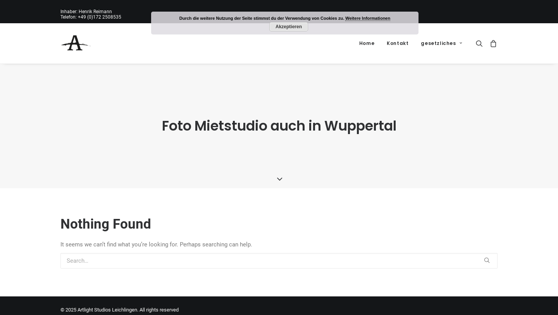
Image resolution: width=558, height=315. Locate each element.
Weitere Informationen (367, 18)
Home (366, 43)
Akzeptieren (289, 26)
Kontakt (397, 43)
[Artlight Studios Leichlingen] (75, 43)
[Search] (481, 43)
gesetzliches (441, 43)
